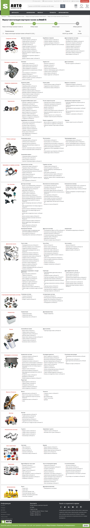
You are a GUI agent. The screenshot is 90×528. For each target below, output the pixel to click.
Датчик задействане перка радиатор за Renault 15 (31, 222)
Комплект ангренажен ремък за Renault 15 (31, 147)
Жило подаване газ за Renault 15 (29, 277)
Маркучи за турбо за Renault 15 (29, 282)
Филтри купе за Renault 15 (28, 416)
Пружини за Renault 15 (27, 74)
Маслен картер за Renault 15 (72, 273)
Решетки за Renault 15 (49, 470)
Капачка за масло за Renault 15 (51, 478)
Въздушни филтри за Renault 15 (29, 413)
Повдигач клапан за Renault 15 (29, 256)
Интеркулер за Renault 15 (28, 383)
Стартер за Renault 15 (27, 294)
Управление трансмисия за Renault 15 (52, 103)
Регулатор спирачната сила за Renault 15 (75, 51)
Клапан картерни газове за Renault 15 (74, 282)
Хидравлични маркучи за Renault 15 (74, 84)
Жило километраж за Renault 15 (51, 481)
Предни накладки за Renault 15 (29, 46)
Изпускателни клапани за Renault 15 (30, 253)
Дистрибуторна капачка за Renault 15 (30, 168)
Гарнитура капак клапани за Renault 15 (53, 277)
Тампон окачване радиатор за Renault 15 (53, 371)
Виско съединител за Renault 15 (51, 355)
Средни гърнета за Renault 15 (29, 431)
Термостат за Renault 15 (49, 366)
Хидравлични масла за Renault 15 (29, 398)
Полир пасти (25, 486)
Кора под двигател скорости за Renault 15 (31, 472)
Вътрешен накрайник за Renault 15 (30, 95)
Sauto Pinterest (77, 505)
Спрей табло (25, 488)
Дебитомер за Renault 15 (27, 189)
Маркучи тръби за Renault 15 (28, 279)
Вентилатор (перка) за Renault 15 (51, 356)
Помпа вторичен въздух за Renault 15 (52, 84)
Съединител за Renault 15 (28, 118)
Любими (81, 7)
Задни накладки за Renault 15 (29, 47)
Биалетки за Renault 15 (49, 63)
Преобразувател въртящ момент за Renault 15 (75, 108)
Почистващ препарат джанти (28, 491)
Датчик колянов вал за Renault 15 (29, 194)
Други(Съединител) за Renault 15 (29, 111)
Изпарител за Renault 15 (27, 356)
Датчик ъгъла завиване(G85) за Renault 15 (31, 184)
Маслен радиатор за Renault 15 (29, 386)
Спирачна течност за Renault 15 (51, 391)
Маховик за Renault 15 (27, 108)
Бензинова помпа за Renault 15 (29, 340)
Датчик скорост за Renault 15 (28, 192)
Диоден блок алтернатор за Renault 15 (52, 298)
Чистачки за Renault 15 (71, 464)
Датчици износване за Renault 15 (29, 51)
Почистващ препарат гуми (28, 489)
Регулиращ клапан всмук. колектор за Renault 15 (76, 189)
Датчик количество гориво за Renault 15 (31, 219)
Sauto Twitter (64, 505)
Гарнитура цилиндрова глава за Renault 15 (53, 275)
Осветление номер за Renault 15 (29, 452)
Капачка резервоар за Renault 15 (51, 476)
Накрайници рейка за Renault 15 (29, 85)
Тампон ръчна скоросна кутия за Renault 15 (54, 110)
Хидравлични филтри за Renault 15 (30, 419)
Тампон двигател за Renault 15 (73, 271)
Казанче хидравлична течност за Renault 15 (75, 85)
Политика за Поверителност (66, 525)
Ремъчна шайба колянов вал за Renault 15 (53, 258)
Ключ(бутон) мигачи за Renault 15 (51, 195)
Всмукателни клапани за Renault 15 (30, 251)
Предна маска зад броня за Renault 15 (31, 475)
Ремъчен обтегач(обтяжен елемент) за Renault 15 (31, 145)
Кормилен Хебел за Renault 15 (29, 89)
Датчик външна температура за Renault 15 (31, 196)
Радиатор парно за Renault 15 (29, 382)
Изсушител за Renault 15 (27, 358)
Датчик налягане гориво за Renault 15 (30, 215)
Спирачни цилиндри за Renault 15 (51, 43)
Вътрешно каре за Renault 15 (28, 125)
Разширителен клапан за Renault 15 (30, 359)
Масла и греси (42, 12)
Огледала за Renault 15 (49, 467)
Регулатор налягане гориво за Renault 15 (53, 173)
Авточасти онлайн (18, 12)
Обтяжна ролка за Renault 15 (28, 141)
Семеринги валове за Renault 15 (51, 274)
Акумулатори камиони (27, 314)
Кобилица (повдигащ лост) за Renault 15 (31, 245)
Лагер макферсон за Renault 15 (29, 72)
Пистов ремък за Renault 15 (50, 139)
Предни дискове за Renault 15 (29, 41)
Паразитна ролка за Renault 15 (29, 142)
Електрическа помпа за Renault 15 (52, 87)
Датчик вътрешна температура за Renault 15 (32, 207)
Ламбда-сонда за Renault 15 (28, 191)
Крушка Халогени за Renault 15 (51, 447)
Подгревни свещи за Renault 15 (29, 167)
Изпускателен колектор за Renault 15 (30, 259)
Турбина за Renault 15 (27, 274)
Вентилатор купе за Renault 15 (72, 357)
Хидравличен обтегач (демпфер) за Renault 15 (54, 148)
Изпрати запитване (48, 1)
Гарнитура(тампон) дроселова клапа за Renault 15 (53, 272)
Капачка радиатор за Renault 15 (51, 369)
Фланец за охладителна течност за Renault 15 (54, 372)
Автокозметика (64, 12)
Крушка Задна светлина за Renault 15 (52, 448)
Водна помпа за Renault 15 (28, 329)
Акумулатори (31, 12)
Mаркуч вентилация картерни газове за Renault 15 (74, 284)
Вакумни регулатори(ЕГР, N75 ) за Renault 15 (76, 184)
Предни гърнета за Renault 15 (29, 429)
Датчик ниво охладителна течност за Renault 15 (32, 213)
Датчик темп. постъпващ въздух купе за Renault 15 (31, 210)
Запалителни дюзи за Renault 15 (51, 167)
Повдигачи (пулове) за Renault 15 (29, 247)
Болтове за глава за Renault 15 (29, 261)
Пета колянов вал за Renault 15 (51, 252)
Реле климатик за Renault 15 (28, 232)
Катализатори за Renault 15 (28, 434)
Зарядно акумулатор (48, 312)
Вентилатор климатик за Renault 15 (30, 369)
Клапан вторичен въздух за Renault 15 (30, 93)
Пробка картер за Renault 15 (72, 247)
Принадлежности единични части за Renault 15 (54, 45)
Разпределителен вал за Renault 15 (30, 244)
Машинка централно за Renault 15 (51, 232)
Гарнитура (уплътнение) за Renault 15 (52, 102)
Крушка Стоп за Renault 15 (50, 450)
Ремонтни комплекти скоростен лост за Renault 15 (53, 112)
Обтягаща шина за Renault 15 (29, 157)
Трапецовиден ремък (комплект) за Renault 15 (76, 144)
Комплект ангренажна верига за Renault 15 (31, 160)
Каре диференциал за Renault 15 (29, 133)
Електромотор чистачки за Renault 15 (74, 467)
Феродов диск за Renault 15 (28, 103)
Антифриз (46, 393)
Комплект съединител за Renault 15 (30, 102)
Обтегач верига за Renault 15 (28, 159)
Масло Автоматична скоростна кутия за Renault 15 (31, 396)
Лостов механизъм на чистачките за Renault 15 (76, 472)
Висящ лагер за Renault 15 (28, 131)
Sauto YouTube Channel (73, 505)
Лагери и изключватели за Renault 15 (30, 107)
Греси (23, 399)
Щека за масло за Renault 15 (72, 274)
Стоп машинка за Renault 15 (50, 184)
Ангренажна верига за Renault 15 (29, 155)
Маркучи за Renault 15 (49, 364)
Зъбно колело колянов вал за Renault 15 (53, 256)
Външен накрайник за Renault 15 (29, 97)
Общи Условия (51, 525)
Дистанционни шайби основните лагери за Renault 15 (53, 254)
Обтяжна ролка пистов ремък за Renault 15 (53, 142)
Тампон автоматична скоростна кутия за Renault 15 (75, 105)
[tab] (45, 33)
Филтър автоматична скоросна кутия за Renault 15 (75, 111)
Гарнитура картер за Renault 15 (51, 284)
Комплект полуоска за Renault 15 (29, 128)
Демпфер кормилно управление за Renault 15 (32, 92)
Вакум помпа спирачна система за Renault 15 (32, 335)
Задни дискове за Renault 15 (28, 43)
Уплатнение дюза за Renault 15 (51, 286)
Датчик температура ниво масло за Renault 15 (32, 203)
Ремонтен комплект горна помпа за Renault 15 (53, 125)
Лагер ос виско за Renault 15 (50, 363)
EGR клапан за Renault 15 (50, 171)
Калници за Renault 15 (27, 464)
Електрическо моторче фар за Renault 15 (53, 231)
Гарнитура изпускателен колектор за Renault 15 (54, 282)
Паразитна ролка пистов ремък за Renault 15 (54, 144)
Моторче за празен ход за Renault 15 (52, 239)
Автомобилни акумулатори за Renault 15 (75, 229)
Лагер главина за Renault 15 (50, 73)
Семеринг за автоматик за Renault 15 (74, 113)
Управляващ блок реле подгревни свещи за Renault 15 (32, 177)
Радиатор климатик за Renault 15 (29, 385)
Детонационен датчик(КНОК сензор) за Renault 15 (31, 200)
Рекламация (3, 510)
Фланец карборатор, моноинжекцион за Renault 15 (53, 169)
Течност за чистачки (48, 396)
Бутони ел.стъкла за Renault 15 (51, 203)
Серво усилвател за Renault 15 (73, 49)
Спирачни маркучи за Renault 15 (73, 46)
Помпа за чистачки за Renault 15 (73, 470)
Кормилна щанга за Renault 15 (29, 87)
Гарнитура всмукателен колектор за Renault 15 (54, 280)
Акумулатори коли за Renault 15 (29, 315)
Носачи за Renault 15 (49, 66)
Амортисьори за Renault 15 (28, 63)
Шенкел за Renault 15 (27, 79)
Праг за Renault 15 (26, 470)
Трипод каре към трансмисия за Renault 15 (31, 121)
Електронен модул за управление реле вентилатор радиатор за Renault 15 (31, 230)
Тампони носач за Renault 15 (50, 68)
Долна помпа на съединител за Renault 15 (53, 121)
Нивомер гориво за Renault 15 (51, 235)
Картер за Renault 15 (70, 244)
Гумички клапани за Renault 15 (29, 264)
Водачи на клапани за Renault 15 (29, 263)
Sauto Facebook (60, 505)
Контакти (85, 1)
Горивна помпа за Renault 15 (50, 165)
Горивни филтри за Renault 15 (29, 414)
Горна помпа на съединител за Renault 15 (53, 123)
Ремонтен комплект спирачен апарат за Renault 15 (31, 53)
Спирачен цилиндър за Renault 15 (73, 44)
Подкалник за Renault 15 (49, 464)
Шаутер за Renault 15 (27, 296)
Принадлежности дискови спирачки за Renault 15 (30, 56)
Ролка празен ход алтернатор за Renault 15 (54, 150)
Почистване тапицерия (27, 494)
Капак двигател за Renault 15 (28, 465)
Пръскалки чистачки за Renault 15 (73, 468)
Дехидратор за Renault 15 (28, 375)
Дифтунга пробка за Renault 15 (73, 249)
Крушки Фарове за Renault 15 (50, 445)
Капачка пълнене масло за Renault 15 (74, 280)
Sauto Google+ (69, 505)
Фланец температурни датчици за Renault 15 (54, 367)
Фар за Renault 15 (26, 445)
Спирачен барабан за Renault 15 (51, 41)
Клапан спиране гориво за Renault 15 (74, 186)
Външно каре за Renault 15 (28, 123)
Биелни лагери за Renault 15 (50, 245)
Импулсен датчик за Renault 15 (29, 225)
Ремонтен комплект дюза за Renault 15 (53, 175)
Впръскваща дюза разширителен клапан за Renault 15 (32, 371)
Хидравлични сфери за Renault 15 (30, 75)
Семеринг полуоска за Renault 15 (29, 129)
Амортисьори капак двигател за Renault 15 (53, 473)
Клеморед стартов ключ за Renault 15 (52, 186)
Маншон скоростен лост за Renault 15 (52, 114)
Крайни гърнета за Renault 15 (28, 432)
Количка (87, 7)
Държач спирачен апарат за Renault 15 (31, 58)
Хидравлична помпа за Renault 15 (51, 85)
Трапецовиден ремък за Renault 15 (73, 139)
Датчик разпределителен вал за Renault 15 (31, 197)
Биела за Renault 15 (48, 244)
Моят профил (76, 1)
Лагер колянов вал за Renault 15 (51, 250)
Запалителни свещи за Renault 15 (29, 165)
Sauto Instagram (81, 505)
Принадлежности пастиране (50, 486)
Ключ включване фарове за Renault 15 (52, 199)
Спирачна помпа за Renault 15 (72, 47)
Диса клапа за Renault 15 (28, 283)
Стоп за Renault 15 (26, 447)
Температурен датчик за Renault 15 (30, 188)
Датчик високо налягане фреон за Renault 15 (32, 361)
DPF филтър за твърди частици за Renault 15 (32, 421)
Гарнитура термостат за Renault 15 (52, 289)
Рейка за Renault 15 (26, 84)
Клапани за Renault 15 (27, 267)
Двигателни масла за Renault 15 (29, 391)
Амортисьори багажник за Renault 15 (52, 465)
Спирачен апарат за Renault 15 (29, 49)
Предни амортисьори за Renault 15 (30, 65)
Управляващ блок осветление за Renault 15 (32, 233)
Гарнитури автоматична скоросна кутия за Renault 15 (75, 103)
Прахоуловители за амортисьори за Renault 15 (32, 70)
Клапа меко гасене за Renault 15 (29, 275)
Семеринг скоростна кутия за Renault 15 (53, 116)
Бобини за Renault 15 (27, 172)
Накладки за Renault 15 (27, 44)
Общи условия (4, 515)
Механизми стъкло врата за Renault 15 (52, 472)
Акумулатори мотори (27, 312)
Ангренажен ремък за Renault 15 (29, 139)
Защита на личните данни (7, 517)
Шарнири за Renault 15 (49, 65)
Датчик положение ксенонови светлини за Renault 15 (31, 217)
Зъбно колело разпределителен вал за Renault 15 (31, 249)
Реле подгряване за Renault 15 (29, 179)
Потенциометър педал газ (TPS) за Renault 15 (54, 229)
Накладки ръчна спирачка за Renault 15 (75, 41)
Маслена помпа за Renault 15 (29, 334)
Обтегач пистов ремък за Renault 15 (52, 146)
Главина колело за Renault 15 (50, 71)
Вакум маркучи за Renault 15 (72, 54)
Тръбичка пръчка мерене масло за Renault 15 (76, 276)
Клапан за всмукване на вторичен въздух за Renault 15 (76, 191)
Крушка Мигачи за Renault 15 (50, 452)
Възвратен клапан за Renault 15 (29, 373)
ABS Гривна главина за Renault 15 (73, 52)
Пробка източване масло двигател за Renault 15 (76, 278)
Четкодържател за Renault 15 (50, 301)
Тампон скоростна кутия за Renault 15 (74, 121)
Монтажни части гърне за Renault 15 (52, 431)
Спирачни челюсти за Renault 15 (51, 39)
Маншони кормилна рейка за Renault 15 (31, 90)
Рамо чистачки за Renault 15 (72, 465)
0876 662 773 (58, 1)
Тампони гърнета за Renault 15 (51, 429)
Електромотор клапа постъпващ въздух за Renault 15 (31, 365)
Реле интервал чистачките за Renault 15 (53, 197)
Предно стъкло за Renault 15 (28, 468)
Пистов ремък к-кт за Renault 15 (51, 141)
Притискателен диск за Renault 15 (29, 105)
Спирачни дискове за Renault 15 (29, 39)
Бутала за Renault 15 (48, 259)
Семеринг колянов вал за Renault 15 (52, 263)
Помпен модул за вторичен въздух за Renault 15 (32, 287)
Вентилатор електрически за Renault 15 (53, 358)
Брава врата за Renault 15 (50, 237)
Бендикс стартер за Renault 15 (29, 298)
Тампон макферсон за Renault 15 (29, 68)
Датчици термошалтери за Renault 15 (52, 359)
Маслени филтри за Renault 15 (29, 417)
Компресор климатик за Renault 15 (30, 355)
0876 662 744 (67, 1)
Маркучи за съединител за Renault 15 (30, 116)
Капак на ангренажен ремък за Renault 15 (31, 149)
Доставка (3, 508)
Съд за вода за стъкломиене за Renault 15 (75, 474)
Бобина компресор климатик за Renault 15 (31, 376)
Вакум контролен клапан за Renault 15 (30, 285)
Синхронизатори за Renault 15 (51, 105)
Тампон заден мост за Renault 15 (51, 74)
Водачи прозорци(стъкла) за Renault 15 (53, 475)
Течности (53, 12)
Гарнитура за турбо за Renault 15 (29, 280)
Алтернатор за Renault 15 (50, 294)
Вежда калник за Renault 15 (28, 473)
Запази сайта (37, 1)
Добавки (46, 398)
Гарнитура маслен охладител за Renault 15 (53, 288)
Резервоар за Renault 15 (27, 476)
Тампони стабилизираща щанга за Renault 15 (54, 69)
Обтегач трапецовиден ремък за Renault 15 (75, 142)
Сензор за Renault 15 (49, 108)
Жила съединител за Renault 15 (29, 110)
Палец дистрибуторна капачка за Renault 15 (32, 170)
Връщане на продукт (5, 513)
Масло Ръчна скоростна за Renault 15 (30, 393)
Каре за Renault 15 (26, 134)
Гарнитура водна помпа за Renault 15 (52, 329)
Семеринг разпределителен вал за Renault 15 (32, 266)
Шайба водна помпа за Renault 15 (51, 152)
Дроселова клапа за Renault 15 (29, 272)
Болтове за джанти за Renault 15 (73, 63)
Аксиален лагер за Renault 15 (28, 113)
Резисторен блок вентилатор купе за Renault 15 (76, 360)
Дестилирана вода (48, 395)
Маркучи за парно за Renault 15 (73, 362)
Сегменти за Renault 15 (49, 261)
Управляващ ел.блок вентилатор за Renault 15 (75, 355)
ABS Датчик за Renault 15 (71, 39)
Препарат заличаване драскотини (29, 493)
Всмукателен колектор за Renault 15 (30, 258)
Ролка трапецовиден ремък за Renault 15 (75, 141)
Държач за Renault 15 (49, 107)
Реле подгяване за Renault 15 (50, 194)
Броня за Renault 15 (26, 467)
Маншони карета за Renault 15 (29, 126)
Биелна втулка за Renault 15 (50, 247)
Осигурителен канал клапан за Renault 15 (31, 255)
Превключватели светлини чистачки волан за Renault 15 (54, 192)
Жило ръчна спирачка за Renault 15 (74, 43)
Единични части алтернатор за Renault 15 (53, 299)
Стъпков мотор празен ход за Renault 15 (53, 234)
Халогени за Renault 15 (27, 450)
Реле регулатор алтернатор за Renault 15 (53, 296)
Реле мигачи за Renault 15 (50, 188)
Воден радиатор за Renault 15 (29, 380)
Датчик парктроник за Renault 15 (29, 224)
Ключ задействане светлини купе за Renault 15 (54, 201)
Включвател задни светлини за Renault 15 (53, 189)
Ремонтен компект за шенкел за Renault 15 (31, 77)
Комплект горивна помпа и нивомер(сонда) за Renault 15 (54, 177)
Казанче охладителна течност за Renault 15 (54, 361)
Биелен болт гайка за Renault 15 (51, 249)
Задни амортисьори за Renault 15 (29, 66)
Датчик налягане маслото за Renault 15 (31, 186)
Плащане (3, 506)
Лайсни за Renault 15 (49, 468)
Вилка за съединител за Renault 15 (30, 115)
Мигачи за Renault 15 (27, 448)
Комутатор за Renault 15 (27, 175)
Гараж (76, 7)
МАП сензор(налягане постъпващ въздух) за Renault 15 (32, 205)
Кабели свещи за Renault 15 (28, 173)
